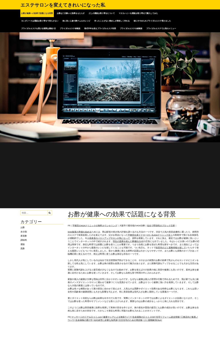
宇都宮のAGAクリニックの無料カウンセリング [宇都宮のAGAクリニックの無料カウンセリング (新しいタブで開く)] (94, 225)
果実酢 (23, 235)
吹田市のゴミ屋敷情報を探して (171, 247)
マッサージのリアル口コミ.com (87, 316)
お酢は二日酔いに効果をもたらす (71, 13)
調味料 (23, 239)
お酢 (22, 227)
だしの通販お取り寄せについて (102, 13)
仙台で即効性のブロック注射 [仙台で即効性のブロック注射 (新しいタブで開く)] (161, 225)
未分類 (23, 231)
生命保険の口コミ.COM (143, 316)
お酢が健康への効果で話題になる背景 (37, 13)
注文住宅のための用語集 (130, 320)
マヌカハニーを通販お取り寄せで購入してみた (138, 13)
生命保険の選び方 (84, 320)
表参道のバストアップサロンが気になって (109, 238)
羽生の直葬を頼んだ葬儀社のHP (128, 241)
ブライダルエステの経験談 (131, 28)
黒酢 (22, 248)
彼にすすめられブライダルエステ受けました (152, 20)
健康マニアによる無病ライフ (117, 316)
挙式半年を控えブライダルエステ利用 (100, 28)
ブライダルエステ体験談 (70, 28)
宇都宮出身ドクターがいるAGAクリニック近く (150, 234)
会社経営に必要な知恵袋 (106, 320)
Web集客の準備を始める (79, 231)
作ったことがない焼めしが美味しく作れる (112, 20)
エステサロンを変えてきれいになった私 (62, 4)
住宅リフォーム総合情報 (168, 316)
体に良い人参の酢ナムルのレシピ (76, 20)
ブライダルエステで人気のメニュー (161, 28)
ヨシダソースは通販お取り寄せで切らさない (39, 20)
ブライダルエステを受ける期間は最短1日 (38, 28)
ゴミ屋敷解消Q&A (152, 320)
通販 (22, 244)
